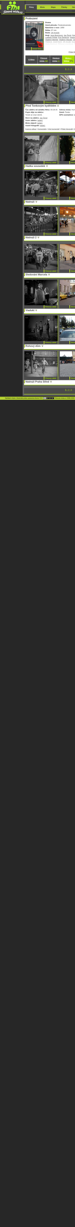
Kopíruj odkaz (30, 129)
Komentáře (42, 129)
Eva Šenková (63, 37)
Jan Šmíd (67, 35)
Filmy (31, 7)
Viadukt (30, 310)
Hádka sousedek (35, 166)
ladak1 (40, 120)
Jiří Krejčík (55, 33)
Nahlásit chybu (10, 398)
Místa (42, 7)
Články (64, 7)
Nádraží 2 (31, 237)
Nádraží (30, 201)
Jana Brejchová (56, 35)
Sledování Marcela (36, 274)
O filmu (31, 60)
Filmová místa (44, 59)
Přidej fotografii (67, 129)
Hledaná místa (56, 59)
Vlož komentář (53, 129)
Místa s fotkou (68, 59)
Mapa (53, 7)
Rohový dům (33, 346)
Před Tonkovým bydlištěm (41, 105)
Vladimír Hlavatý (65, 40)
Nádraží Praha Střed (37, 381)
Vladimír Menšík (51, 40)
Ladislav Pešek (51, 37)
